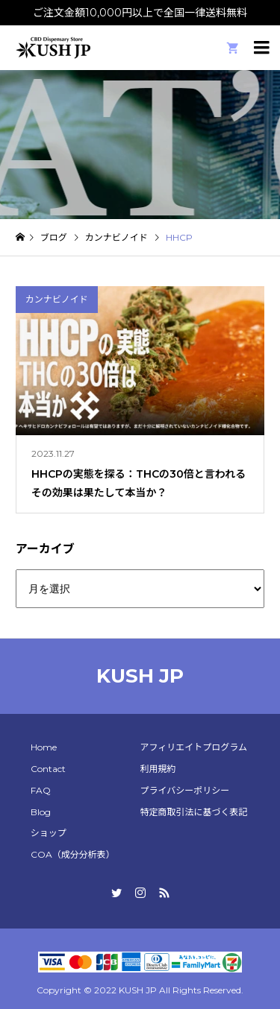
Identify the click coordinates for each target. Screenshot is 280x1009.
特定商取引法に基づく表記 (193, 811)
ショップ (48, 832)
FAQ (41, 790)
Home (44, 747)
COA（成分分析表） (73, 854)
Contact (48, 768)
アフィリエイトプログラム (193, 747)
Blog (41, 811)
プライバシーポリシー (184, 790)
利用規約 (157, 768)
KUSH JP (140, 676)
